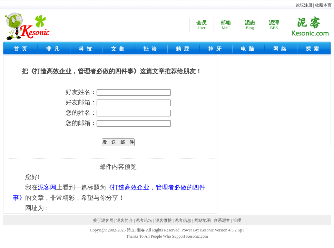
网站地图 (202, 220)
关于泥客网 (103, 220)
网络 (281, 49)
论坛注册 (304, 5)
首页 (22, 49)
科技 (87, 49)
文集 (119, 49)
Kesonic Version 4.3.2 (218, 230)
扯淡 (151, 49)
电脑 (249, 49)
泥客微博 (163, 220)
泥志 (250, 25)
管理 (237, 220)
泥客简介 (124, 220)
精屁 (184, 49)
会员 (201, 25)
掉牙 (216, 49)
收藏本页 (323, 5)
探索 (314, 49)
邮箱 (226, 25)
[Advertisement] (277, 102)
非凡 (54, 49)
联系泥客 (222, 220)
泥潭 (274, 25)
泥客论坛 (144, 220)
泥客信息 (183, 220)
